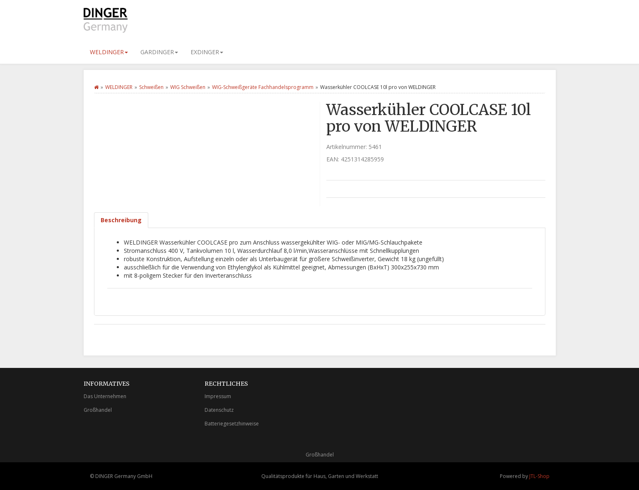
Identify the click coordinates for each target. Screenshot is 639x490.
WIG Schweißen (187, 87)
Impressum (218, 396)
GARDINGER (159, 52)
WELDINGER (109, 52)
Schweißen (151, 87)
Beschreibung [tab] (121, 220)
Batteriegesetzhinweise (232, 423)
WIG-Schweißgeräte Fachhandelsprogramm (262, 87)
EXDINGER (206, 52)
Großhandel (98, 409)
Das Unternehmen (105, 396)
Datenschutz (219, 409)
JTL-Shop (539, 476)
